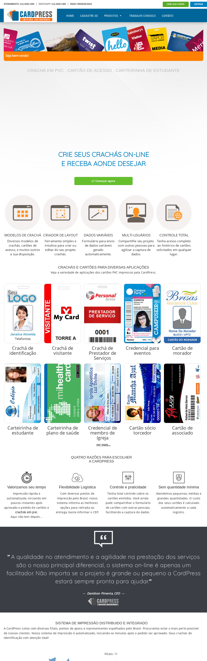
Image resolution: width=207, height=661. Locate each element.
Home (70, 16)
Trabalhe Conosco (142, 16)
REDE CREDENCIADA (81, 4)
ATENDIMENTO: (12, 4)
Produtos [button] (112, 16)
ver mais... (103, 444)
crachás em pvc (26, 512)
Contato (167, 16)
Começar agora (103, 181)
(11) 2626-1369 (27, 4)
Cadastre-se (89, 16)
